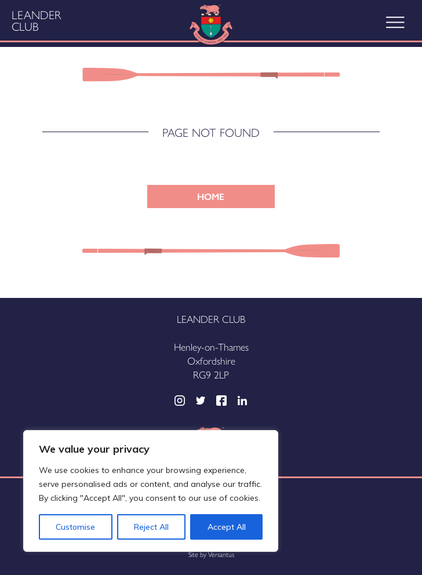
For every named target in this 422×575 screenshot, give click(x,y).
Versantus (221, 554)
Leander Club (36, 20)
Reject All (151, 527)
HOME (210, 196)
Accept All (227, 527)
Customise (75, 527)
